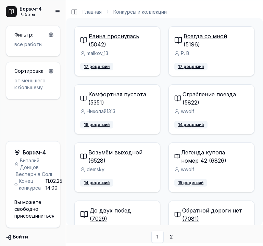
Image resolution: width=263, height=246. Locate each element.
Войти (17, 237)
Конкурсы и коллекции (140, 12)
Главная (92, 12)
